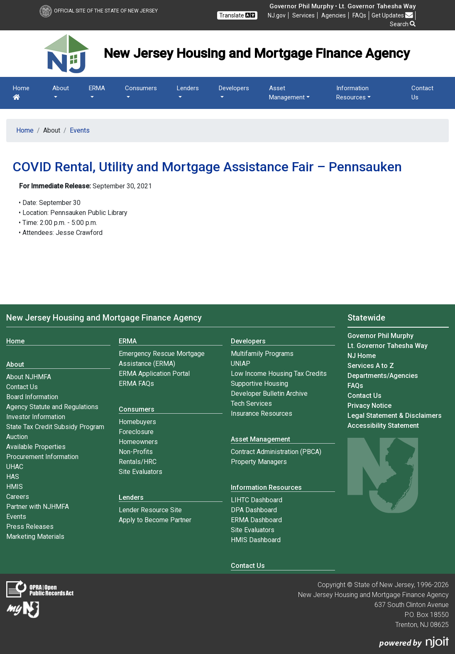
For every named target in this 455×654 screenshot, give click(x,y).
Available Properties (36, 447)
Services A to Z (370, 366)
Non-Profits (136, 452)
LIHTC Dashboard (256, 500)
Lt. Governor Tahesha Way (387, 346)
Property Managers (259, 462)
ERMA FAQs (136, 383)
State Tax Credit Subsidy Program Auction (55, 432)
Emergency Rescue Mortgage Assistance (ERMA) (162, 359)
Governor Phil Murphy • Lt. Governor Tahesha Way (342, 6)
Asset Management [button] (287, 92)
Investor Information (35, 417)
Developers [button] (234, 88)
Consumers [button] (141, 88)
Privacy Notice (369, 406)
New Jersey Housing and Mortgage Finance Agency (104, 318)
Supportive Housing (259, 383)
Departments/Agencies (382, 376)
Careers (17, 497)
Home (21, 92)
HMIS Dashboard (256, 540)
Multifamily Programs (262, 354)
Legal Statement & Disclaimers (394, 416)
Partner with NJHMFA (37, 507)
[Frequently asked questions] (359, 15)
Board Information (32, 397)
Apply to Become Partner (155, 520)
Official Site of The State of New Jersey (98, 11)
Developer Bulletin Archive (269, 393)
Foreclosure (136, 432)
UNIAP (240, 364)
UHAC (14, 467)
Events (80, 130)
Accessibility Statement (383, 425)
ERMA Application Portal (154, 374)
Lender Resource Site (150, 510)
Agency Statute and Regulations (52, 407)
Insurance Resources (261, 413)
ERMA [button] (97, 88)
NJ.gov (277, 15)
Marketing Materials (35, 536)
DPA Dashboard (254, 510)
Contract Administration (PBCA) (276, 452)
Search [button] (403, 24)
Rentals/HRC (138, 462)
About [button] (60, 88)
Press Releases (30, 527)
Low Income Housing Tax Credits (279, 374)
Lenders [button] (188, 88)
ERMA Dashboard (256, 520)
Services (303, 15)
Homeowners (138, 442)
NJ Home (361, 356)
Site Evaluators (140, 472)
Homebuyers (137, 422)
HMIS (14, 487)
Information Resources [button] (352, 92)
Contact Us (422, 92)
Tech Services (251, 403)
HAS (12, 477)
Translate (237, 15)
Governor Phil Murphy (380, 336)
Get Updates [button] (392, 15)
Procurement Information (42, 457)
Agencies (333, 15)
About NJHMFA (28, 377)
